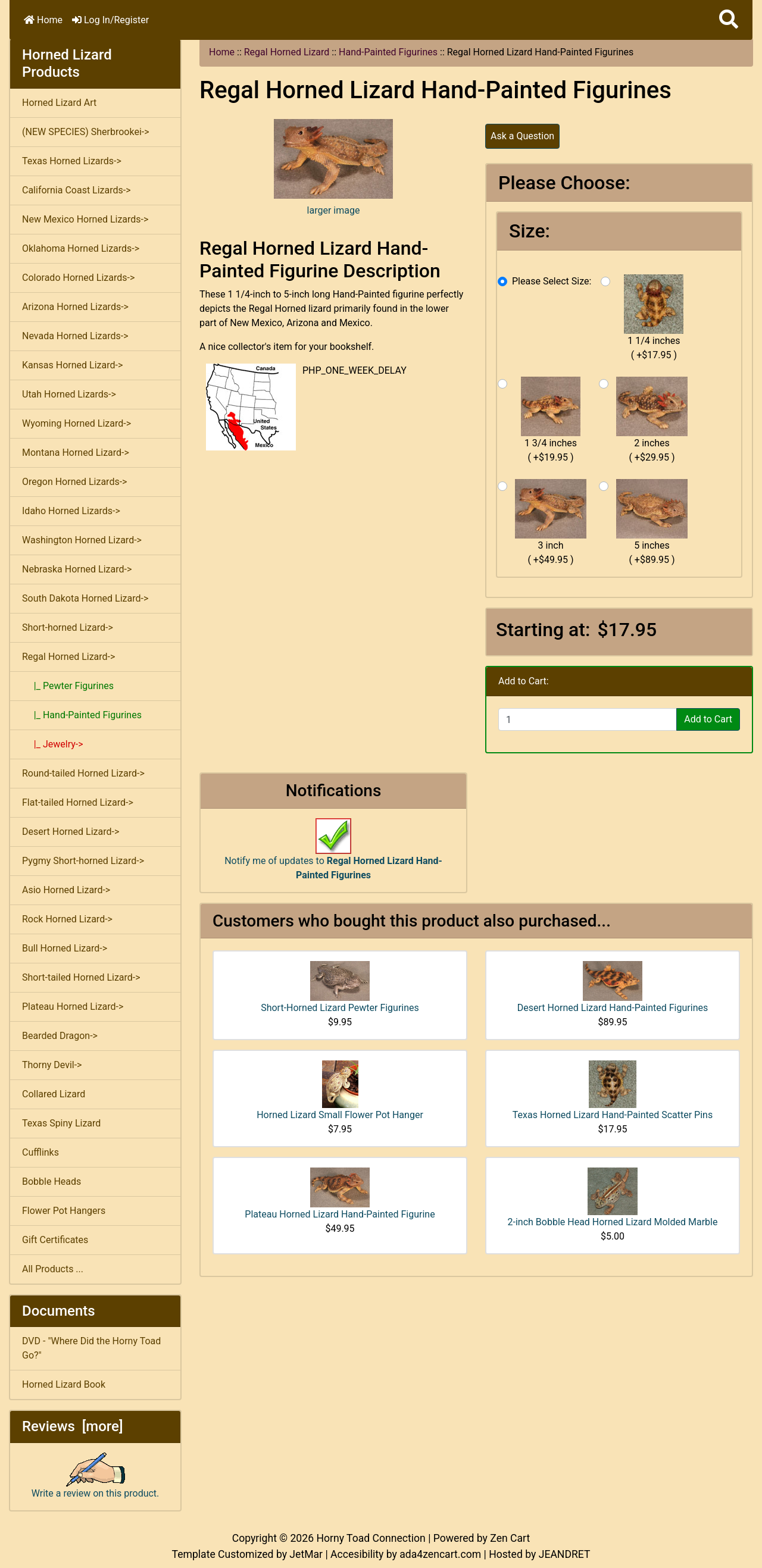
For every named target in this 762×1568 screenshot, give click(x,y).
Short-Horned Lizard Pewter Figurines (340, 1007)
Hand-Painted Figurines (388, 52)
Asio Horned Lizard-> (66, 890)
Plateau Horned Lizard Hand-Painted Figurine (340, 1214)
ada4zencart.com (440, 1554)
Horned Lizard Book (63, 1384)
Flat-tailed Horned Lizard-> (77, 802)
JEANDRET (565, 1554)
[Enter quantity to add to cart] (587, 719)
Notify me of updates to (333, 855)
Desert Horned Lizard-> (70, 831)
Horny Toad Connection (370, 1538)
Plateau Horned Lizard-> (72, 1006)
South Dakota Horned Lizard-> (85, 598)
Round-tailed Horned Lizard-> (83, 773)
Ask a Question (522, 136)
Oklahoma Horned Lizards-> (80, 248)
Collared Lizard (53, 1094)
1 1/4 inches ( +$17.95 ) (653, 317)
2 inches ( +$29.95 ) (652, 420)
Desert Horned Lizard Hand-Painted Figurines (612, 1007)
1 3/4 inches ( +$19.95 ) (550, 420)
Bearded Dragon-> (60, 1035)
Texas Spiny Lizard (61, 1123)
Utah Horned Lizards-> (69, 394)
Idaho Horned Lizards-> (71, 511)
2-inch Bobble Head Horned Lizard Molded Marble (613, 1222)
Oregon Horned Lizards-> (74, 481)
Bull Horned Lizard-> (64, 948)
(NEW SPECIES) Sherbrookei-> (85, 131)
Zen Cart (510, 1538)
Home (43, 20)
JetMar (306, 1554)
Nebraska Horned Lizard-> (77, 569)
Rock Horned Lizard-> (67, 919)
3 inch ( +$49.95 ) (550, 522)
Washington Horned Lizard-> (82, 540)
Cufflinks (40, 1152)
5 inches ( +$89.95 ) (652, 522)
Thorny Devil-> (52, 1065)
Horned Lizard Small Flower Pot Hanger (340, 1115)
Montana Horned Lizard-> (75, 452)
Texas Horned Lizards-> (71, 161)
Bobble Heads (51, 1181)
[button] (728, 20)
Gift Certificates (55, 1239)
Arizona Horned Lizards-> (75, 306)
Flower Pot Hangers (63, 1210)
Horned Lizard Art (59, 102)
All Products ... (52, 1269)
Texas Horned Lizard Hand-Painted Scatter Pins (613, 1115)
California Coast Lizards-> (76, 190)
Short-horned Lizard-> (67, 627)
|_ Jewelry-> (52, 744)
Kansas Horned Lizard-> (72, 365)
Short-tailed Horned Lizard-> (81, 977)
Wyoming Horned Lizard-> (76, 423)
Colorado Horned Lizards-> (78, 277)
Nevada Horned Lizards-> (75, 336)
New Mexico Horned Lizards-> (85, 219)
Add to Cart (708, 719)
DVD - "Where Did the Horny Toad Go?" (91, 1348)
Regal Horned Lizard (287, 52)
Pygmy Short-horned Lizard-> (83, 860)
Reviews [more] (72, 1426)
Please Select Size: (551, 281)
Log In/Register (110, 20)
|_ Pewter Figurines (68, 685)
